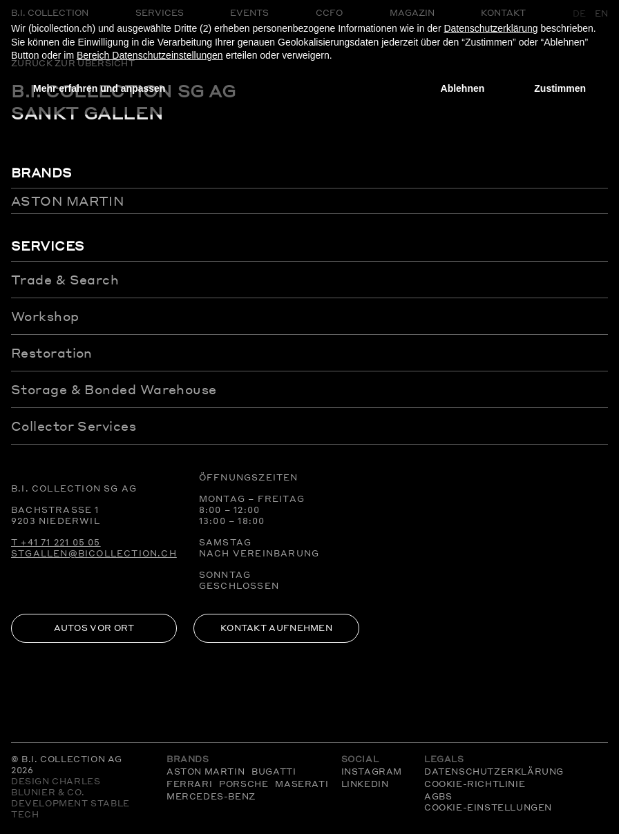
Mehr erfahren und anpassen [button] (99, 88)
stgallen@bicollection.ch (94, 553)
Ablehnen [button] (463, 88)
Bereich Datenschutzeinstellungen (150, 55)
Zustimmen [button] (560, 88)
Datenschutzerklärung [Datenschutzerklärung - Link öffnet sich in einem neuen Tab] (490, 28)
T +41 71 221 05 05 (56, 542)
